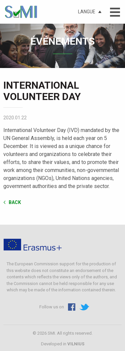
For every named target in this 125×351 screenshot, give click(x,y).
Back (15, 202)
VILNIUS (75, 343)
